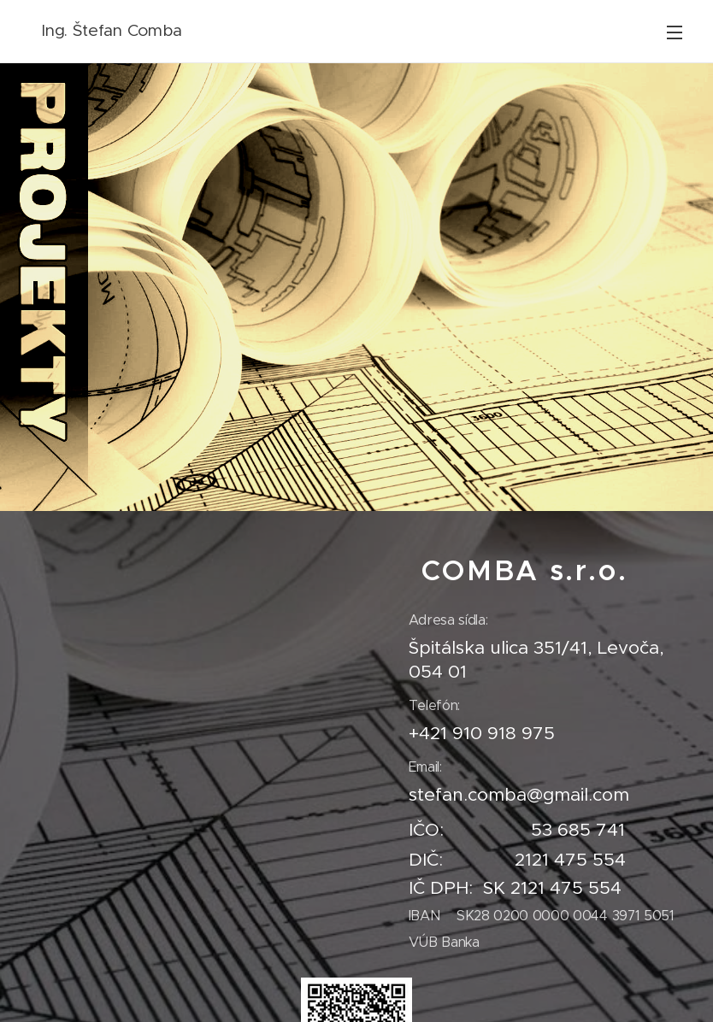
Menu (674, 32)
